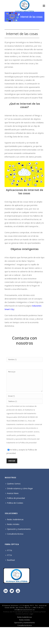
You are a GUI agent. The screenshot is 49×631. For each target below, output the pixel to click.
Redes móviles (12, 528)
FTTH (8, 559)
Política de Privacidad (12, 616)
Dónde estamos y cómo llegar (19, 492)
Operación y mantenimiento (18, 533)
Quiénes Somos (13, 487)
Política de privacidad (28, 446)
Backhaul (10, 564)
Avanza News (12, 497)
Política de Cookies (14, 507)
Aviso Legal (28, 618)
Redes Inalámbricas (14, 523)
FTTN (8, 554)
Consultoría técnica (14, 538)
